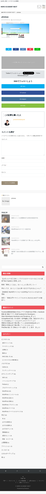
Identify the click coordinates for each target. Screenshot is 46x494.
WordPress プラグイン (10, 407)
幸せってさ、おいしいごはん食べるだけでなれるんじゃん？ (21, 291)
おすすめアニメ (7, 431)
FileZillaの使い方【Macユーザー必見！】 (15, 330)
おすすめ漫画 (7, 428)
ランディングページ (9, 373)
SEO (4, 380)
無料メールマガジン (24, 485)
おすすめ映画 (7, 425)
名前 (3, 161)
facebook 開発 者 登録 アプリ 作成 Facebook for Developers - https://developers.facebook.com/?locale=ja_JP (22, 317)
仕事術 (5, 352)
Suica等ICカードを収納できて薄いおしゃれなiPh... (26, 243)
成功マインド (7, 346)
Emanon (26, 491)
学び (4, 418)
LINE (37, 49)
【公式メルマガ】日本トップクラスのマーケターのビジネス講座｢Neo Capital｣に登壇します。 (22, 283)
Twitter (23, 86)
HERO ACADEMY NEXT (9, 7)
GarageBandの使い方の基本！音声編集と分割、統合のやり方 (21, 321)
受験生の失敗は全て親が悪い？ (11, 326)
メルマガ (5, 366)
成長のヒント (7, 438)
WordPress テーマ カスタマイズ (12, 414)
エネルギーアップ (8, 456)
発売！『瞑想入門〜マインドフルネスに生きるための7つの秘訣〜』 (21, 302)
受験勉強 (5, 435)
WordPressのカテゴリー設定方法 (21, 232)
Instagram (23, 99)
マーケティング (8, 349)
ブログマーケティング (9, 390)
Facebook (23, 92)
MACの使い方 (7, 359)
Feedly (23, 105)
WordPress (6, 394)
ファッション (6, 449)
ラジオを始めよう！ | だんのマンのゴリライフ (16, 323)
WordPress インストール (10, 397)
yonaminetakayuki (16, 20)
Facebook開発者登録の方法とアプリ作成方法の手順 (18, 315)
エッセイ (5, 453)
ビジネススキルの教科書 (10, 363)
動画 (4, 356)
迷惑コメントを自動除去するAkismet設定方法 (24, 221)
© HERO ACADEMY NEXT (23, 489)
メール (4, 168)
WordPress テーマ (8, 411)
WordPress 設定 (7, 401)
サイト (3, 175)
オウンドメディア (8, 377)
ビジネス (5, 342)
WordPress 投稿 (7, 404)
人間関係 (5, 445)
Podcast (5, 387)
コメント (4, 139)
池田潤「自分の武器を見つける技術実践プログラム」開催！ (27, 255)
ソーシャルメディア (9, 384)
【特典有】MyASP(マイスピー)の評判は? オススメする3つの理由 (21, 296)
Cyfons (5, 370)
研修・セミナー (7, 442)
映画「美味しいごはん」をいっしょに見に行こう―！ (19, 287)
